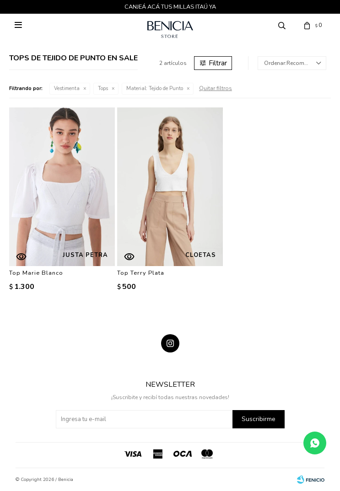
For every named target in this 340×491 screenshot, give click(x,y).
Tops (103, 88)
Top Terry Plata (140, 273)
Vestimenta (67, 88)
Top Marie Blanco (36, 273)
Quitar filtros (215, 88)
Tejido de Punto (154, 88)
